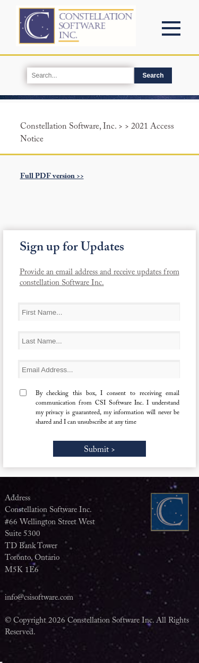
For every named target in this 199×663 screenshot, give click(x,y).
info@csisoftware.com (39, 598)
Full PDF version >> (52, 176)
